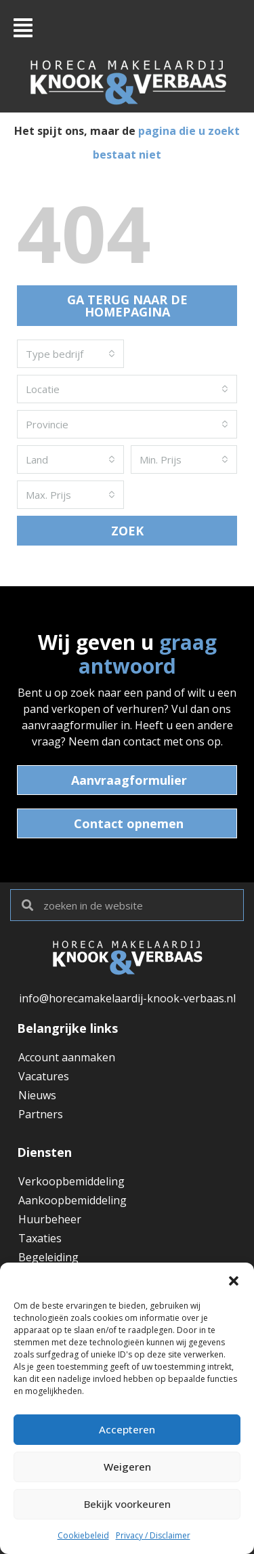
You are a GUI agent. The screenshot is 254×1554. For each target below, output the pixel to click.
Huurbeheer (49, 1219)
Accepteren (127, 1430)
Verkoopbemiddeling (71, 1181)
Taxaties (40, 1238)
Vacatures (43, 1076)
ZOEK (127, 531)
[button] (233, 1279)
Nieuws (37, 1095)
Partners (40, 1114)
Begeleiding (48, 1257)
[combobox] (70, 354)
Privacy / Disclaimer (153, 1535)
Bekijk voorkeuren (127, 1504)
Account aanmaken (66, 1057)
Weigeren (127, 1467)
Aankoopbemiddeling (72, 1200)
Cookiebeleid (83, 1535)
